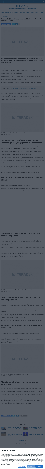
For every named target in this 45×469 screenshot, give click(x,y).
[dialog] (22, 458)
